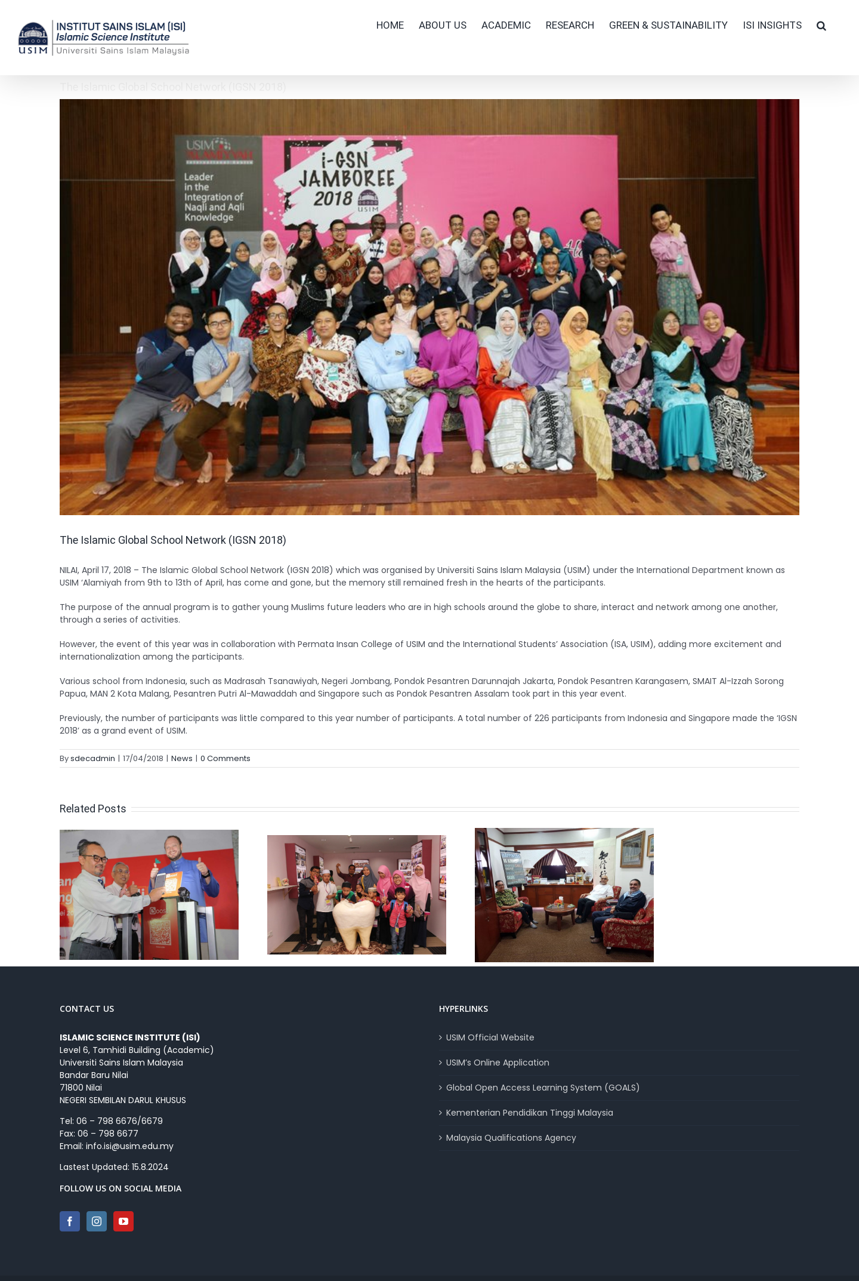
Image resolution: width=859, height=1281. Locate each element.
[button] (821, 25)
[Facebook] (70, 1221)
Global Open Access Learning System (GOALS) (543, 1088)
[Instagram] (96, 1221)
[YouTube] (123, 1221)
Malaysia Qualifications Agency (511, 1138)
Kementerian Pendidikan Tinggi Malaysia (529, 1113)
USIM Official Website (490, 1037)
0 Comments (225, 758)
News (182, 758)
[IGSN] (429, 307)
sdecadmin (92, 758)
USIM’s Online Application (497, 1062)
